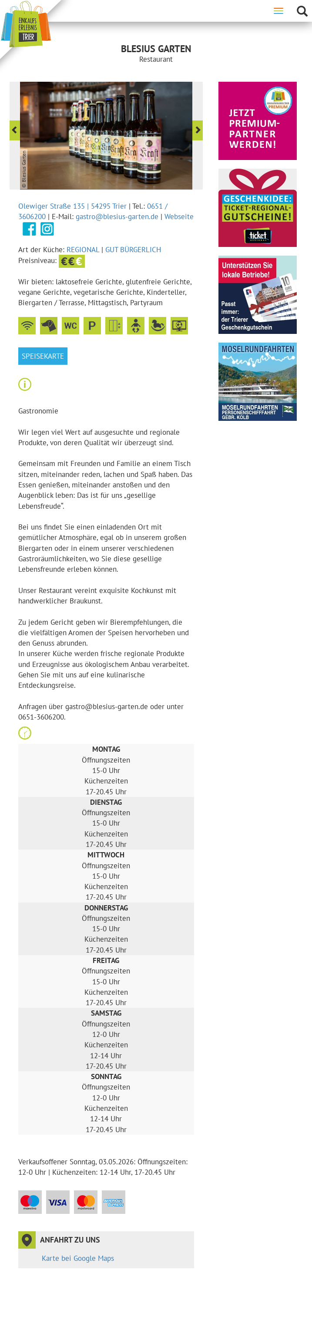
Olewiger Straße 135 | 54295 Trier (72, 206)
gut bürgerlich (133, 249)
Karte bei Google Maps (78, 1258)
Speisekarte (43, 356)
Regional (83, 249)
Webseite (179, 216)
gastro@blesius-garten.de (117, 216)
